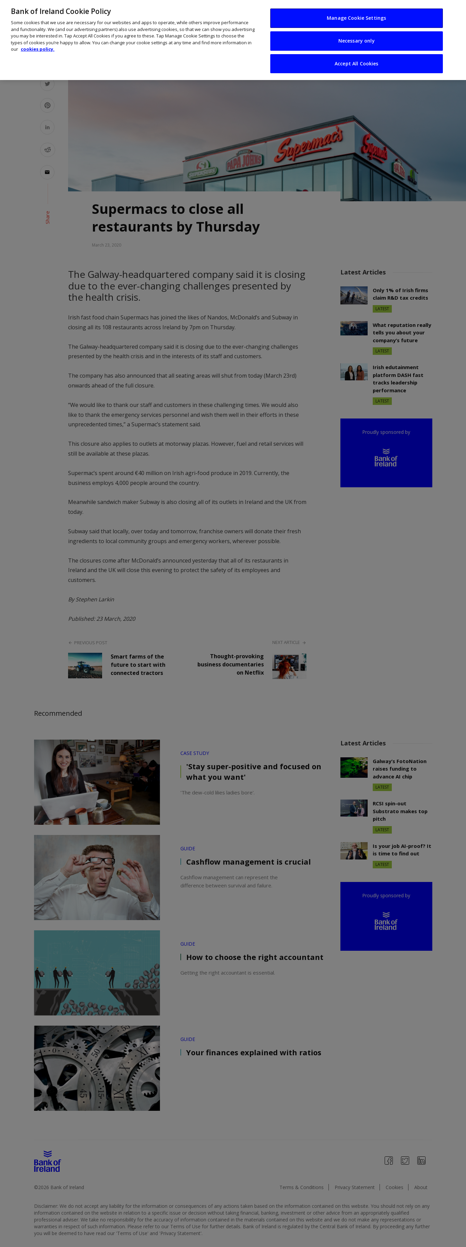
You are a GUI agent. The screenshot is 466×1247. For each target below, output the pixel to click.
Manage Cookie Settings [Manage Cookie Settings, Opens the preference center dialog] (356, 18)
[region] (233, 40)
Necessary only (356, 40)
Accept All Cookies (357, 63)
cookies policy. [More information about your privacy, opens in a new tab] (37, 49)
